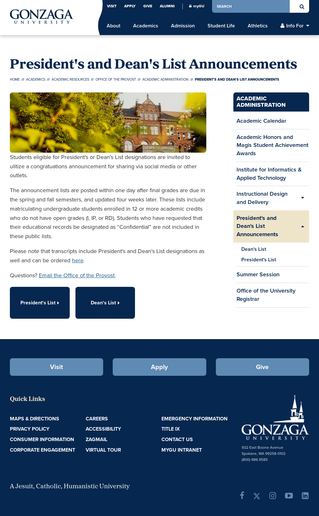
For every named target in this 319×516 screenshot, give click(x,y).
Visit (112, 6)
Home (15, 79)
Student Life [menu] (221, 25)
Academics (35, 79)
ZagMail (96, 439)
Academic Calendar (261, 122)
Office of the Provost (116, 79)
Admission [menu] (183, 25)
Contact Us (177, 439)
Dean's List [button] (105, 302)
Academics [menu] (145, 25)
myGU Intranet (181, 450)
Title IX (170, 428)
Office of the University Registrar (266, 297)
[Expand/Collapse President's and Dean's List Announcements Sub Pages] (302, 226)
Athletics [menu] (258, 25)
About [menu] (113, 25)
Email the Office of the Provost (77, 275)
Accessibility (103, 428)
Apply (130, 6)
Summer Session (258, 276)
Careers (97, 418)
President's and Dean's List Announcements (257, 226)
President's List (258, 259)
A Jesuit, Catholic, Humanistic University (70, 486)
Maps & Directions (34, 418)
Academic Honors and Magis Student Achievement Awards (272, 145)
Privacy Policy (29, 428)
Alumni (167, 6)
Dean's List (253, 249)
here (77, 260)
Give (147, 6)
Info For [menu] (295, 25)
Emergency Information (194, 418)
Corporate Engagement (42, 450)
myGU (196, 6)
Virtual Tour (103, 450)
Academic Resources (70, 79)
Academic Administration (165, 79)
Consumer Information (42, 439)
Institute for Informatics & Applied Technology (271, 175)
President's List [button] (39, 302)
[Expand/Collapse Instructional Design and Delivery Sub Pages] (302, 198)
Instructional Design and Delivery (262, 198)
